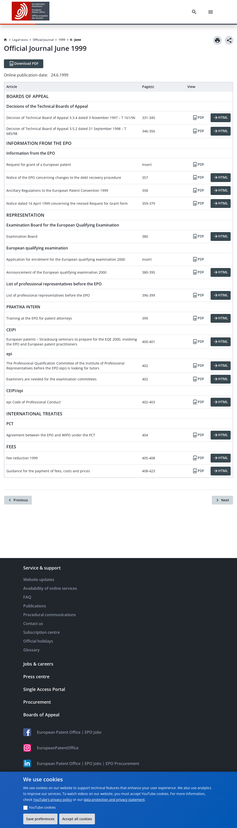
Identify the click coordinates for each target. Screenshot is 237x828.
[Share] (229, 40)
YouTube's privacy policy (52, 799)
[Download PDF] (23, 63)
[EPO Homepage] (30, 12)
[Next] (222, 500)
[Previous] (18, 500)
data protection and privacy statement (114, 799)
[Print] (217, 40)
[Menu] (211, 12)
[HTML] (221, 117)
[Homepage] (5, 40)
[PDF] (198, 117)
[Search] (195, 12)
